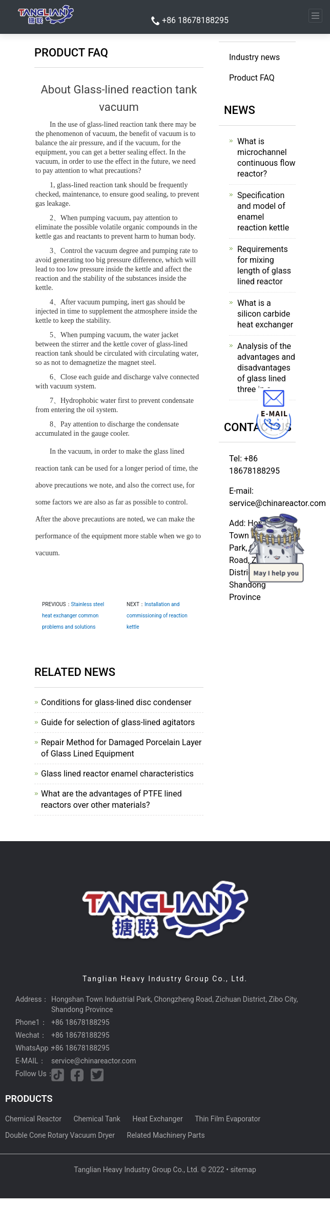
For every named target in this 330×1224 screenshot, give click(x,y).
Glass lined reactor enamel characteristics (117, 774)
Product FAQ (252, 78)
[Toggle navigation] (315, 16)
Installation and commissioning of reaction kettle (157, 615)
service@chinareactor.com (93, 1061)
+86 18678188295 (195, 20)
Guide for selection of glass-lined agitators (118, 722)
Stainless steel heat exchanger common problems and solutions (73, 615)
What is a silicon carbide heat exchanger (265, 313)
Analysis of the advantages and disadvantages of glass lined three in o (266, 367)
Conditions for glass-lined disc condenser (116, 702)
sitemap (243, 1169)
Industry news (254, 57)
